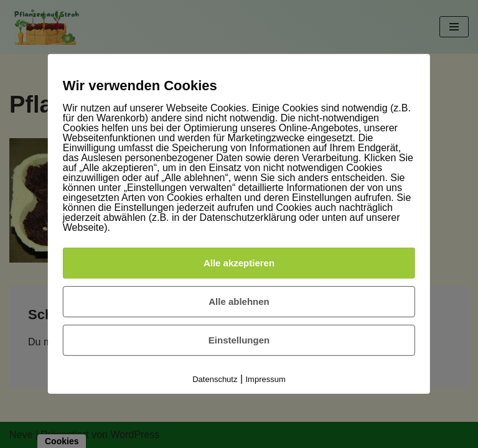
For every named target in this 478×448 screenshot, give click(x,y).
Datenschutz (214, 379)
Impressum (266, 379)
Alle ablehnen (239, 301)
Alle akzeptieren (239, 263)
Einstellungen (239, 340)
